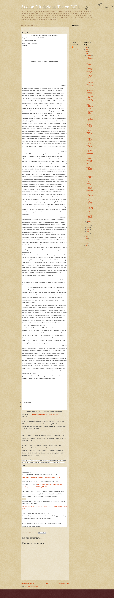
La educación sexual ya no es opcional (89, 81)
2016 (87, 51)
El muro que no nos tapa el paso (89, 101)
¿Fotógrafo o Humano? (89, 164)
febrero (88, 233)
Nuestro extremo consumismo (89, 105)
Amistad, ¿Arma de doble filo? (89, 168)
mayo (88, 229)
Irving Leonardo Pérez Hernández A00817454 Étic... (89, 148)
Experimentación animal (89, 154)
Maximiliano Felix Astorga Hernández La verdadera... (89, 119)
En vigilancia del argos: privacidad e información (89, 217)
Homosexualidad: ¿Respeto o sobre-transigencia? (89, 193)
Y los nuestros (89, 90)
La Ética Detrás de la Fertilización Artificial (89, 86)
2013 (87, 238)
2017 (87, 49)
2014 (87, 236)
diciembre (89, 55)
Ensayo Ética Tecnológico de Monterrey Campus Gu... (89, 74)
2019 (87, 47)
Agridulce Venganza (89, 212)
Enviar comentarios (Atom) (33, 586)
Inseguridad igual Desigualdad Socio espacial (89, 111)
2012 (87, 241)
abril (88, 231)
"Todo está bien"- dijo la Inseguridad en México (89, 207)
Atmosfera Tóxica (88, 157)
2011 (87, 243)
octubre (88, 225)
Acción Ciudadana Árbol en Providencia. (89, 59)
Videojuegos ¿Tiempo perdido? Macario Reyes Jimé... (89, 127)
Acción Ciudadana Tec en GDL (50, 6)
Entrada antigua (64, 583)
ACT (75, 47)
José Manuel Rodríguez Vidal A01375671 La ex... (89, 95)
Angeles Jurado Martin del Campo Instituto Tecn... (89, 140)
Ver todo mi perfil (76, 49)
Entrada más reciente (27, 583)
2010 (87, 245)
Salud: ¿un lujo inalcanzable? (89, 173)
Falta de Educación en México (89, 133)
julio (88, 227)
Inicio (46, 583)
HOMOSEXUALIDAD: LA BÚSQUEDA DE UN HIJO (89, 179)
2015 (87, 53)
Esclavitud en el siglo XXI (89, 161)
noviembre (89, 221)
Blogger (65, 594)
